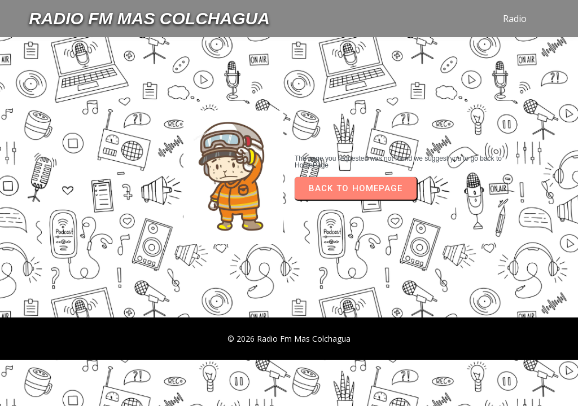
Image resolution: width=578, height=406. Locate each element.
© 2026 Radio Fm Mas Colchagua (289, 338)
